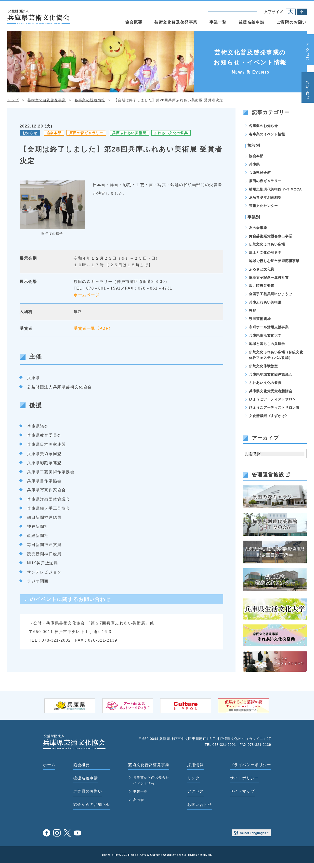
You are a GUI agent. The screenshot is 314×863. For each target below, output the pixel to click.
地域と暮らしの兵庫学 (267, 344)
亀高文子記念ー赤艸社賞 (269, 277)
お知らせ (30, 133)
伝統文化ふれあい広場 (267, 244)
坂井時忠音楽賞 (261, 286)
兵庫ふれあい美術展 (129, 133)
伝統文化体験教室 (263, 366)
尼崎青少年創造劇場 (265, 197)
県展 (252, 311)
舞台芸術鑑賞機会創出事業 (270, 236)
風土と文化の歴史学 (265, 252)
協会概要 (133, 22)
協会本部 (54, 133)
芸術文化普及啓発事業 (175, 22)
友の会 (138, 800)
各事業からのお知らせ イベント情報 (151, 780)
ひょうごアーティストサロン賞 (274, 407)
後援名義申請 (252, 22)
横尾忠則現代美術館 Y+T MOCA (275, 189)
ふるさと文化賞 (261, 269)
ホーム (49, 765)
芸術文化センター (263, 206)
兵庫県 (254, 164)
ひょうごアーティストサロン (272, 399)
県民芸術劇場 (260, 319)
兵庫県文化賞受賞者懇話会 (270, 391)
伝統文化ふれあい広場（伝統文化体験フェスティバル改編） (276, 355)
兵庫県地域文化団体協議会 (270, 374)
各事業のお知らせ (263, 126)
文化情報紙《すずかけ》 (269, 416)
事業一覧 (218, 22)
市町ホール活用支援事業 (269, 327)
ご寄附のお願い (291, 22)
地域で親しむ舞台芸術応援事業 (274, 261)
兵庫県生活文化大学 (265, 335)
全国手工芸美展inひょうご (270, 294)
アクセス (308, 49)
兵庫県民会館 (260, 173)
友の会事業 (258, 228)
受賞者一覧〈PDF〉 (93, 328)
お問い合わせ (308, 87)
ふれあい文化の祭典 (171, 133)
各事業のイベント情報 (267, 134)
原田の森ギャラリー (86, 133)
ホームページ (87, 295)
